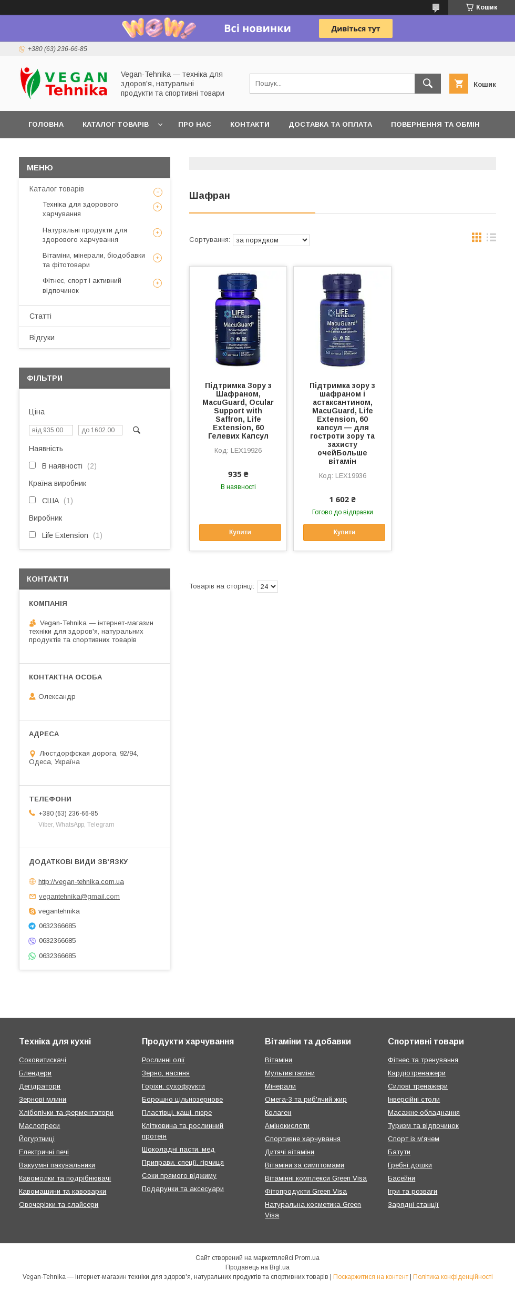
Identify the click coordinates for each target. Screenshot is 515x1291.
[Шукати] (428, 84)
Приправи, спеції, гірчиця (183, 1162)
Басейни (401, 1178)
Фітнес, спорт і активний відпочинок (82, 285)
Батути (399, 1152)
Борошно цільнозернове (182, 1099)
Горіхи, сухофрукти (173, 1086)
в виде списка (491, 239)
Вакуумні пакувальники (57, 1165)
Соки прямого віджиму (179, 1176)
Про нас (194, 124)
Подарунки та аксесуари (183, 1189)
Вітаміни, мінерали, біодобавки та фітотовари (94, 260)
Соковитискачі (42, 1060)
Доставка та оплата (330, 124)
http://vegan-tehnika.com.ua (81, 881)
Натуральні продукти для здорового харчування (85, 234)
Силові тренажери (418, 1086)
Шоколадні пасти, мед (178, 1149)
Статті (40, 316)
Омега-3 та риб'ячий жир (306, 1099)
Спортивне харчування (303, 1139)
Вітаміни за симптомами (304, 1165)
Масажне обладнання (424, 1112)
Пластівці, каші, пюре (177, 1112)
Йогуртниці (37, 1139)
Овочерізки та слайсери (58, 1204)
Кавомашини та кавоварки (62, 1191)
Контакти (250, 124)
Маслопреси (39, 1126)
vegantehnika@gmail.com (79, 896)
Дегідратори (39, 1086)
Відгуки (42, 337)
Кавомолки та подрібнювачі (65, 1178)
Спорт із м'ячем (413, 1139)
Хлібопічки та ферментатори (66, 1112)
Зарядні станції (413, 1204)
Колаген (278, 1112)
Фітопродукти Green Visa (306, 1191)
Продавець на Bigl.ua (257, 1267)
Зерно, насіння (166, 1073)
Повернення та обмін (435, 124)
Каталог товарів (116, 124)
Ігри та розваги (412, 1191)
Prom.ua (307, 1258)
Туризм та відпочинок (423, 1126)
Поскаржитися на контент (370, 1276)
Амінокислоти (287, 1126)
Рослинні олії (163, 1060)
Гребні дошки (410, 1165)
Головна (46, 124)
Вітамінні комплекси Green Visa (316, 1178)
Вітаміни (278, 1060)
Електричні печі (44, 1152)
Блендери (35, 1073)
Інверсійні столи (414, 1099)
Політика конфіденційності (453, 1276)
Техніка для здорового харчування (80, 209)
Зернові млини (42, 1099)
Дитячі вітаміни (289, 1152)
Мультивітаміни (290, 1073)
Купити (240, 532)
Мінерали (280, 1086)
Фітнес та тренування (423, 1060)
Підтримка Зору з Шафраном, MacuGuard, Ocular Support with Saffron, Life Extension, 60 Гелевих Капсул (238, 410)
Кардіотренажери (417, 1073)
